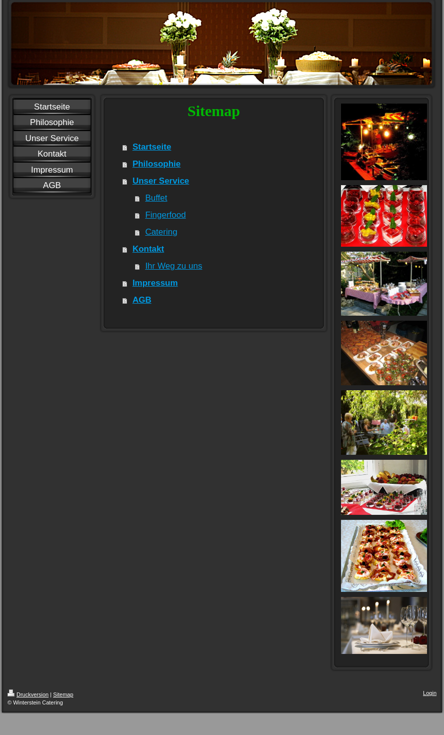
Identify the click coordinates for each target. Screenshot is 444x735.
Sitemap (63, 694)
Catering (161, 232)
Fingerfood (165, 215)
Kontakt (148, 249)
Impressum (155, 283)
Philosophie (156, 164)
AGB (142, 300)
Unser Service (160, 181)
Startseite (151, 147)
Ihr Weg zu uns (173, 266)
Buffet (156, 198)
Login (429, 693)
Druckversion (28, 694)
